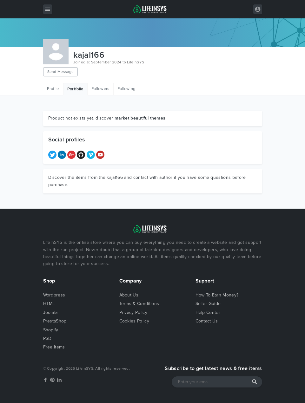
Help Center (208, 312)
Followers (100, 88)
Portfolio (75, 89)
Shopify (50, 330)
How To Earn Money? (217, 295)
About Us (129, 295)
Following (126, 88)
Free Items (54, 347)
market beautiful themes (140, 118)
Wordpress (54, 295)
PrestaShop (55, 321)
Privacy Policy (133, 312)
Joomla (50, 312)
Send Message (60, 71)
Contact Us (207, 321)
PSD (47, 338)
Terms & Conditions (139, 303)
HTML (49, 303)
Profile (53, 88)
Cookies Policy (134, 321)
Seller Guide (208, 303)
